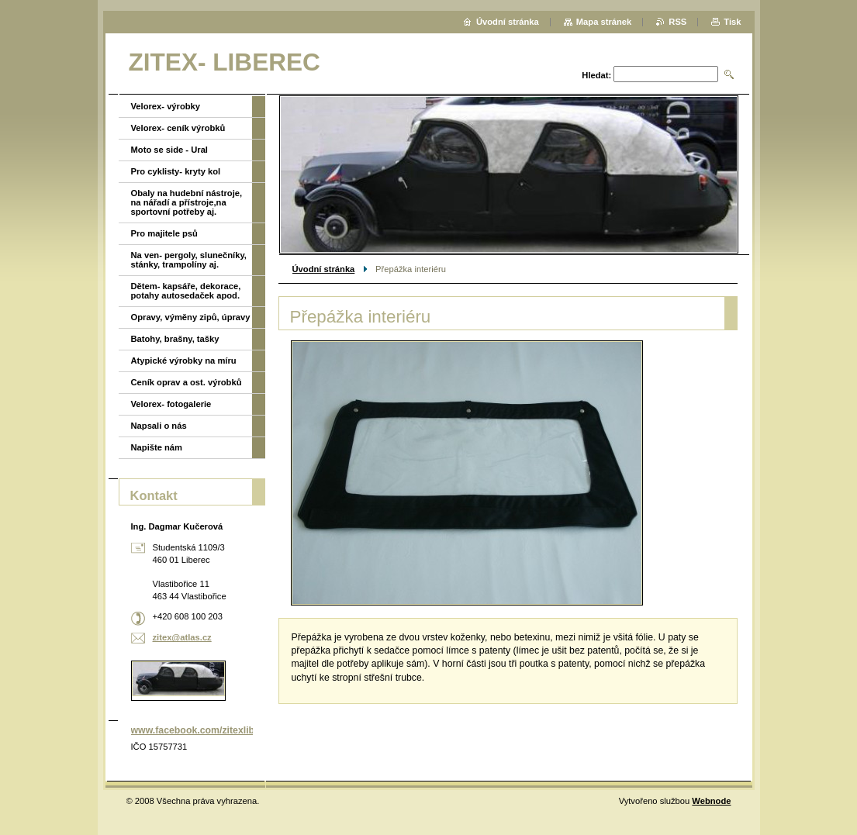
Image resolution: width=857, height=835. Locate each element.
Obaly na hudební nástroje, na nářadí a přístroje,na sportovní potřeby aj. (187, 202)
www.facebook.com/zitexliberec (203, 730)
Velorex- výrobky (166, 106)
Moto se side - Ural (169, 149)
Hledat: (596, 75)
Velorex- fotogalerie (171, 404)
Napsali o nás (159, 425)
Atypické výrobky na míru (184, 360)
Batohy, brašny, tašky (175, 338)
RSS (677, 21)
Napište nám (157, 447)
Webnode (711, 801)
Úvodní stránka (323, 269)
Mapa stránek (604, 21)
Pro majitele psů (164, 233)
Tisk (732, 21)
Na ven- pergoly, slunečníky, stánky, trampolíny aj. (189, 259)
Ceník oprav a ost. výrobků (186, 382)
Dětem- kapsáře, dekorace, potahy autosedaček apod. (186, 290)
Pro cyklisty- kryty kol (176, 171)
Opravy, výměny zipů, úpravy (191, 317)
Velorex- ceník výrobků (178, 128)
